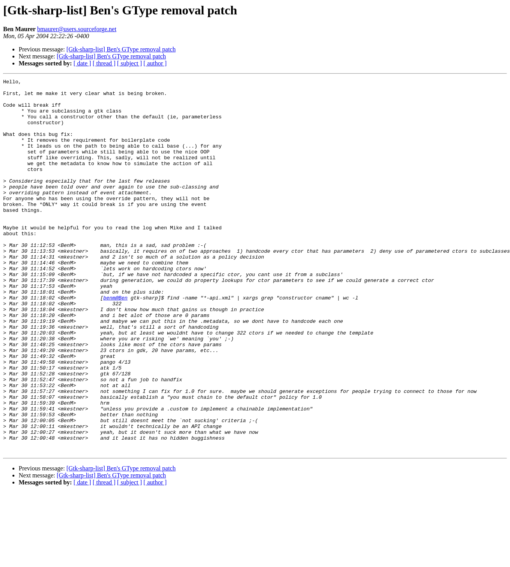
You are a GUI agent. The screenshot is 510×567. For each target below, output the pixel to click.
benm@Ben (115, 341)
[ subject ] (129, 63)
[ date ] (82, 63)
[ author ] (155, 63)
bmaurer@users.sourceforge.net (76, 29)
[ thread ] (104, 63)
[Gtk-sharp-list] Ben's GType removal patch (121, 49)
